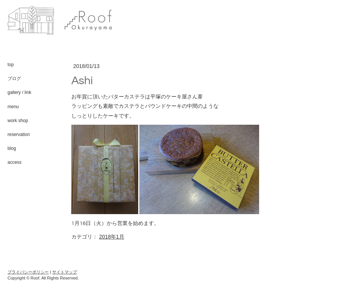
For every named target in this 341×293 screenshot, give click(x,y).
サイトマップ (64, 272)
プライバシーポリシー (28, 272)
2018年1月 (111, 237)
